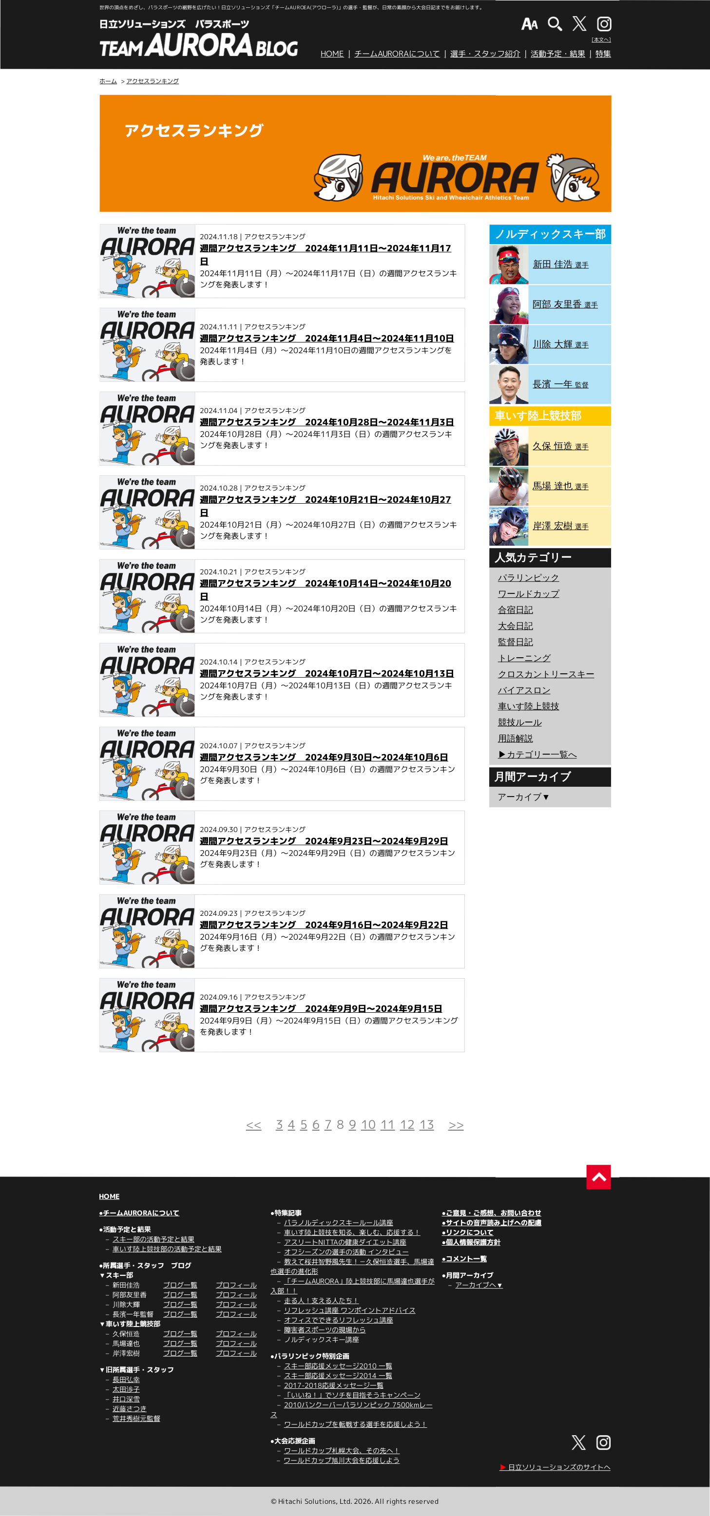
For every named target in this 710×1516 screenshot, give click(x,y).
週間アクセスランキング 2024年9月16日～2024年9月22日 (324, 925)
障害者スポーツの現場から (325, 1329)
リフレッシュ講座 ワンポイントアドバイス (350, 1310)
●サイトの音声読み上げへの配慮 (491, 1222)
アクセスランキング (152, 81)
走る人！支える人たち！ (321, 1300)
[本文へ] (601, 39)
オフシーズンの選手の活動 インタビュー (346, 1251)
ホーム (108, 81)
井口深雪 (126, 1398)
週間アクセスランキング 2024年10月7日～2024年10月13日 (327, 673)
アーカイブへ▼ (479, 1284)
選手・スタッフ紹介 (485, 53)
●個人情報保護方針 (470, 1242)
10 (368, 1124)
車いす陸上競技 (528, 706)
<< (254, 1124)
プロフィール (236, 1284)
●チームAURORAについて (139, 1212)
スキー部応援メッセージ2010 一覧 (338, 1365)
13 (427, 1124)
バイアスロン (524, 690)
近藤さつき (130, 1408)
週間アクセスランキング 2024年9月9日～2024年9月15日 (321, 1009)
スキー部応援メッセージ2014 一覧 (338, 1375)
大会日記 (515, 626)
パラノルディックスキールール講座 (338, 1222)
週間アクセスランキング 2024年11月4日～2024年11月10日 (327, 338)
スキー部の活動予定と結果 (153, 1239)
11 (388, 1124)
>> (456, 1124)
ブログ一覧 (180, 1284)
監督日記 (515, 642)
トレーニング (524, 658)
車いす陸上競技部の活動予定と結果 (167, 1248)
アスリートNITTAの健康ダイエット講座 (345, 1242)
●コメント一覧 (463, 1258)
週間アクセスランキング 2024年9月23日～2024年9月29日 (324, 841)
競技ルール (520, 722)
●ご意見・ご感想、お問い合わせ (491, 1212)
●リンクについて (467, 1232)
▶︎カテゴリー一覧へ (537, 754)
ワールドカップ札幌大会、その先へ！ (342, 1450)
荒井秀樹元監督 (136, 1418)
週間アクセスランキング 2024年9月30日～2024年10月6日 (324, 757)
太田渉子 (126, 1389)
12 (407, 1124)
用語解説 (515, 738)
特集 (603, 53)
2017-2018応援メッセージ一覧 (334, 1385)
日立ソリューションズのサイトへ (555, 1467)
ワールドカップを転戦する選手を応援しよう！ (355, 1424)
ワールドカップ (528, 594)
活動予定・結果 (558, 53)
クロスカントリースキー (546, 674)
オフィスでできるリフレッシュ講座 (338, 1320)
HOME (332, 53)
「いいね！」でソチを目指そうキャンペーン (352, 1395)
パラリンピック (528, 578)
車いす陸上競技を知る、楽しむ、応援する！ (352, 1232)
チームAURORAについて (397, 53)
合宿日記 (515, 610)
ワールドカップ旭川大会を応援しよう (342, 1460)
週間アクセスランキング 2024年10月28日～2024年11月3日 (327, 422)
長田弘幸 (126, 1379)
